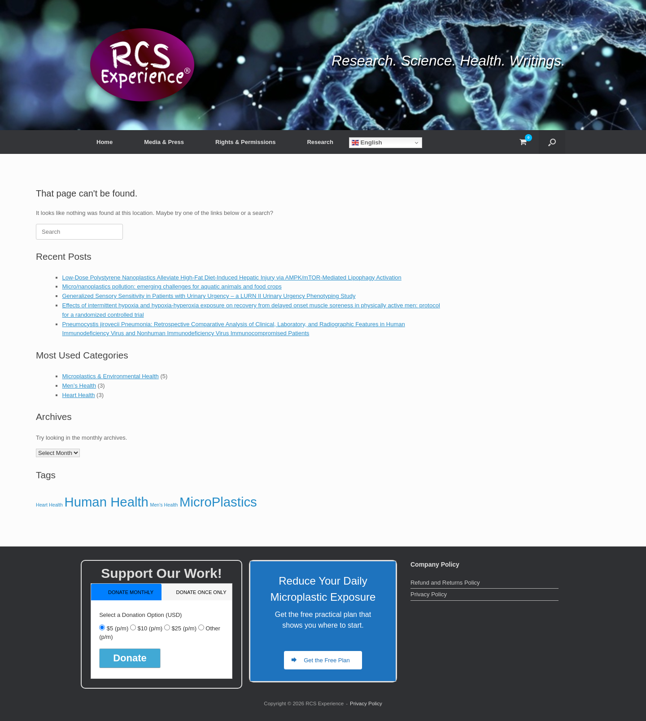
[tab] (126, 592)
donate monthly (130, 592)
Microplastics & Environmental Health (110, 376)
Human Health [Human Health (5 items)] (106, 501)
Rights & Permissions (245, 142)
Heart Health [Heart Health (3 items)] (49, 504)
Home (104, 142)
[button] (552, 142)
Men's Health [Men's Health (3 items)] (164, 504)
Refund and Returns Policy (445, 582)
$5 (117, 628)
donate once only (201, 592)
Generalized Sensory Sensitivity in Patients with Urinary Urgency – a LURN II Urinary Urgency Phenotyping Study (209, 296)
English (367, 142)
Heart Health (78, 395)
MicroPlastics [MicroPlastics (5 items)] (218, 501)
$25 (183, 628)
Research (320, 142)
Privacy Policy (428, 594)
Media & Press (164, 142)
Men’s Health (79, 385)
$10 (149, 628)
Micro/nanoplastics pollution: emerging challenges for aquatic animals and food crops (172, 286)
